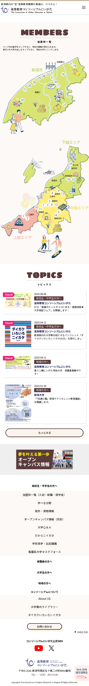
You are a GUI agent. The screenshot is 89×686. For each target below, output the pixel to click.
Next (83, 459)
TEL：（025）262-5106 (44, 674)
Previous (5, 459)
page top (82, 631)
